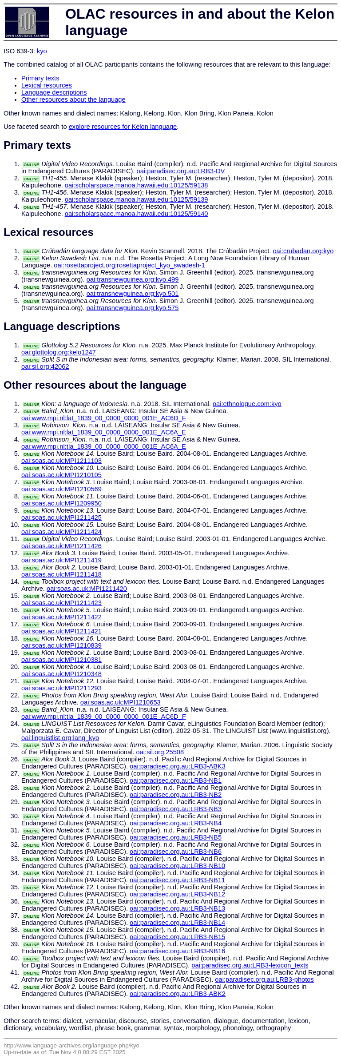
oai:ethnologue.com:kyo (247, 403)
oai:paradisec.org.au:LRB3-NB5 (176, 837)
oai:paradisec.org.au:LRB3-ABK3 (178, 766)
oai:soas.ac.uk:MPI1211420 (87, 588)
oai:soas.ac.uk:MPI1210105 (61, 474)
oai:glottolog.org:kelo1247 (58, 352)
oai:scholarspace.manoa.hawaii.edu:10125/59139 (136, 199)
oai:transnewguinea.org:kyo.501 (133, 293)
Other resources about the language (73, 99)
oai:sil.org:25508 (160, 752)
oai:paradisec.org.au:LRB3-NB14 (177, 922)
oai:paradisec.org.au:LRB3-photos (264, 979)
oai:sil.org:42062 (45, 366)
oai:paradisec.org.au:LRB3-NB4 (176, 823)
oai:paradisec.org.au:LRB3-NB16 (177, 951)
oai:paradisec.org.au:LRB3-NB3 (176, 808)
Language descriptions (54, 92)
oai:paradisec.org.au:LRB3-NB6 (176, 851)
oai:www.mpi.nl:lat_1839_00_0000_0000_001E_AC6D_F (103, 418)
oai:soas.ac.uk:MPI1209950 (61, 503)
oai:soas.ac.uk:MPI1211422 (61, 617)
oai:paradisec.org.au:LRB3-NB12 (177, 894)
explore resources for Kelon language (123, 126)
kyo (42, 51)
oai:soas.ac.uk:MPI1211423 (61, 602)
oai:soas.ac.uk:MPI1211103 (61, 460)
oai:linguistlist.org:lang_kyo (60, 737)
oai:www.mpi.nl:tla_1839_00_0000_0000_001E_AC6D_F (103, 716)
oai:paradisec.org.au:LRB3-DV (181, 171)
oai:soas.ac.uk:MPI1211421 (61, 631)
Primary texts (40, 78)
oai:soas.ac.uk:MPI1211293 (61, 688)
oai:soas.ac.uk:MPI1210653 (120, 702)
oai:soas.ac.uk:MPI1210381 (61, 659)
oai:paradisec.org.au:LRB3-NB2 (176, 794)
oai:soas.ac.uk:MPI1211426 (61, 545)
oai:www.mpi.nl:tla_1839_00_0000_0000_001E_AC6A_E (103, 446)
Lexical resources (46, 85)
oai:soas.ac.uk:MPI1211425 (61, 517)
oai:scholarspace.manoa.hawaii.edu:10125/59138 (136, 185)
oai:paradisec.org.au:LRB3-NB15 (177, 936)
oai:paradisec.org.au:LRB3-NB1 (176, 780)
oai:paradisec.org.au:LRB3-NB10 (177, 865)
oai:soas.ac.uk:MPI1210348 (61, 673)
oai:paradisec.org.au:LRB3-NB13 (177, 908)
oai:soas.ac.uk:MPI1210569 (61, 489)
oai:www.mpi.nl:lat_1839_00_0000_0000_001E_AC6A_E (103, 432)
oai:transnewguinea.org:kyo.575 (133, 307)
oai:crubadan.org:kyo (303, 251)
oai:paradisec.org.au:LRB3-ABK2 (178, 993)
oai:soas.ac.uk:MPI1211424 (61, 531)
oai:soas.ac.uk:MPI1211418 (61, 574)
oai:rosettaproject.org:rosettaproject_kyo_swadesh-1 (129, 265)
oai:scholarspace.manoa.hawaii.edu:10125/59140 (136, 213)
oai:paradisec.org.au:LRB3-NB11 (177, 880)
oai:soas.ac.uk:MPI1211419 (61, 560)
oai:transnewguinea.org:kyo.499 (133, 279)
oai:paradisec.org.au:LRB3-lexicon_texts (249, 965)
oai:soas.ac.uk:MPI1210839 (61, 645)
